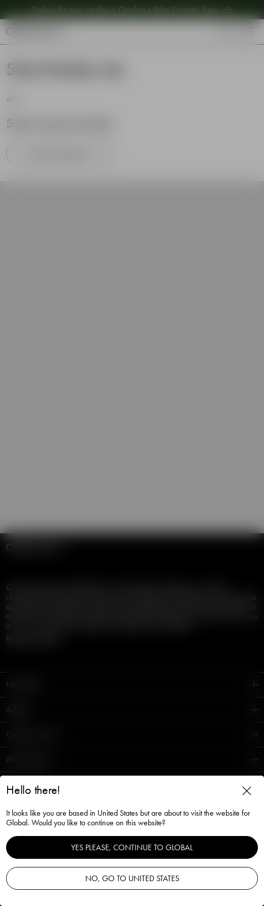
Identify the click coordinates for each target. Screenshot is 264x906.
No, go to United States (132, 878)
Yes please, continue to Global (132, 847)
